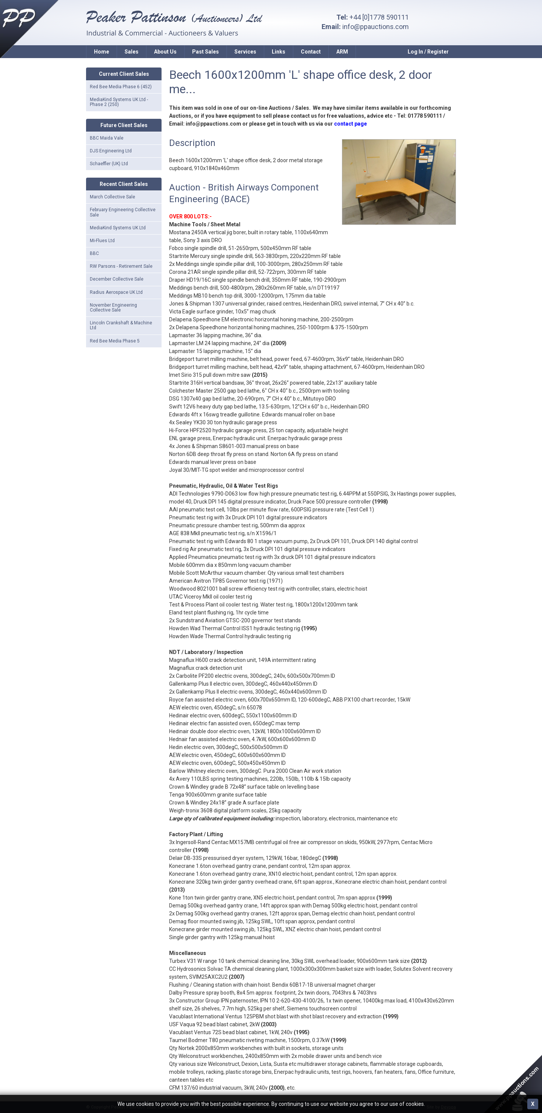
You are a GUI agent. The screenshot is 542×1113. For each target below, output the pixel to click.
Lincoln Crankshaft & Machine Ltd (121, 325)
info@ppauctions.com (375, 27)
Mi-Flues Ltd (102, 240)
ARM (342, 52)
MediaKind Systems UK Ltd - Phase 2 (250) (119, 102)
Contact (311, 52)
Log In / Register (428, 52)
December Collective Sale (116, 279)
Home (101, 52)
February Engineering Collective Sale (123, 212)
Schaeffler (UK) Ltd (109, 163)
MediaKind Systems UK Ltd (118, 227)
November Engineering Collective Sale (113, 307)
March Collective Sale (112, 197)
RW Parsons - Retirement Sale (121, 266)
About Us (165, 52)
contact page (350, 124)
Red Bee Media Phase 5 (115, 341)
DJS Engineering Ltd (111, 151)
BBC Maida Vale (106, 138)
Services (245, 52)
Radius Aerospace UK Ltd (116, 292)
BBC (94, 253)
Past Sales (205, 52)
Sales (132, 52)
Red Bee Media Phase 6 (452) (121, 86)
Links (278, 52)
